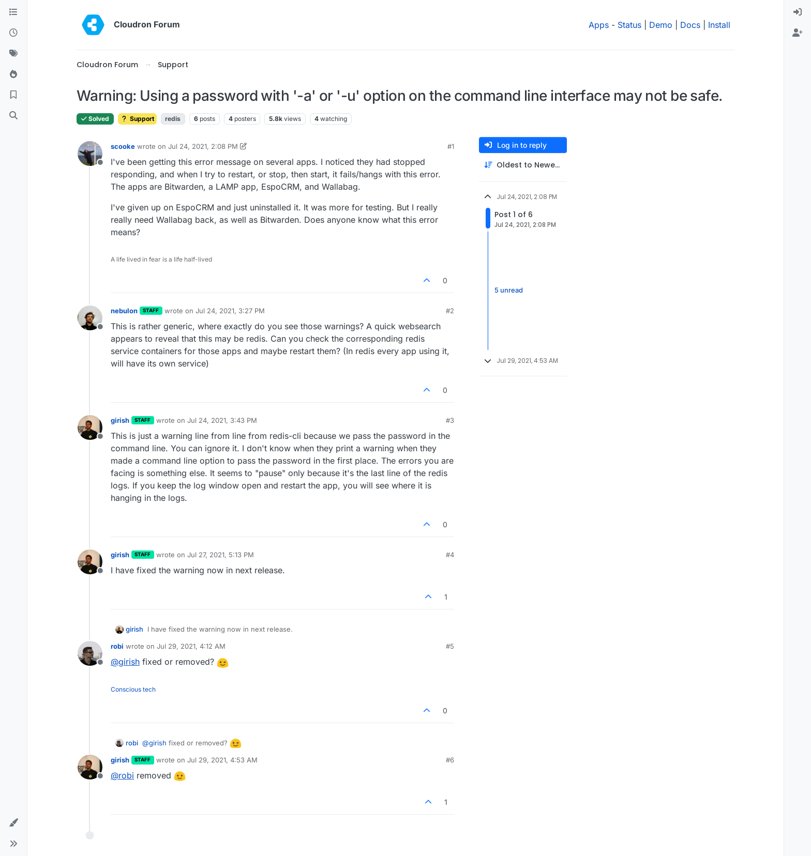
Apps (599, 25)
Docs (690, 25)
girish (120, 420)
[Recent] (13, 33)
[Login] (797, 12)
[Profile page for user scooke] (90, 153)
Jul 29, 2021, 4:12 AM (191, 646)
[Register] (797, 33)
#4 (450, 555)
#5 (450, 646)
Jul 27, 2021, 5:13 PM (220, 555)
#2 (450, 311)
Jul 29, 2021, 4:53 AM (222, 760)
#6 (450, 760)
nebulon (124, 311)
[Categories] (13, 12)
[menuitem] (797, 12)
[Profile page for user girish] (90, 427)
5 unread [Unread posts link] (508, 290)
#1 (450, 146)
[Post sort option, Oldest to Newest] (523, 165)
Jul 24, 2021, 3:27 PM (230, 311)
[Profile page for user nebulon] (90, 317)
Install (719, 25)
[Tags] (13, 53)
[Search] (13, 116)
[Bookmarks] (13, 95)
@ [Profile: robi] (122, 775)
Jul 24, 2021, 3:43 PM (222, 420)
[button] (13, 823)
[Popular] (13, 74)
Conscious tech (133, 689)
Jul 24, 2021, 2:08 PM (203, 146)
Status (629, 25)
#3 (450, 420)
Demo (660, 25)
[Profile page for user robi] (90, 653)
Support (137, 119)
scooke (123, 146)
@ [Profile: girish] (125, 661)
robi (117, 646)
